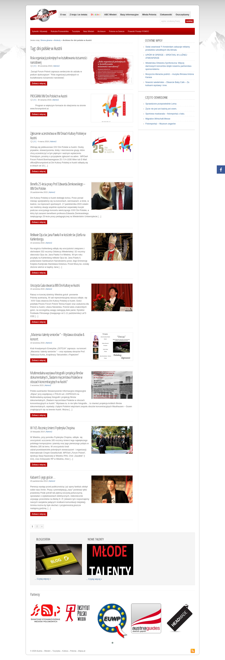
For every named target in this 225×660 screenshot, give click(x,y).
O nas (63, 14)
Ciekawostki (166, 14)
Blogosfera (43, 539)
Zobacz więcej (39, 83)
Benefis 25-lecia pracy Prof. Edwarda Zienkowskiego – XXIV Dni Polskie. (57, 186)
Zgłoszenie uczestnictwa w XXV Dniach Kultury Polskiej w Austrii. (58, 135)
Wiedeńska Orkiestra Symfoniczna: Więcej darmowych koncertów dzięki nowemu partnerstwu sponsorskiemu (168, 66)
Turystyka (76, 31)
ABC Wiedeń (110, 14)
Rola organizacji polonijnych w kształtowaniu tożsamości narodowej (58, 60)
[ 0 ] (34, 66)
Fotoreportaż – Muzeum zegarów (160, 124)
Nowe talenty (96, 539)
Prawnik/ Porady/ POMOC (138, 31)
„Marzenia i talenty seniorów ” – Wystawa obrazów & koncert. (57, 336)
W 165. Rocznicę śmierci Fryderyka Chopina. (52, 427)
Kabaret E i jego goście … (42, 477)
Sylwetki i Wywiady (39, 31)
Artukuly (57, 40)
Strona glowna (46, 40)
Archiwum (102, 31)
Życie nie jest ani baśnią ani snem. (161, 109)
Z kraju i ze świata (78, 14)
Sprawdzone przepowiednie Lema (160, 104)
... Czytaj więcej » (43, 579)
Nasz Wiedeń (88, 31)
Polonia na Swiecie (117, 31)
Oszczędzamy (182, 14)
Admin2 (56, 66)
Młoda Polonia (149, 14)
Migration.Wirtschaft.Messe (157, 119)
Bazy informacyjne (129, 14)
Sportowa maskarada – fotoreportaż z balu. (165, 114)
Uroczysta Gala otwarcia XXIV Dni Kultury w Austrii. (55, 285)
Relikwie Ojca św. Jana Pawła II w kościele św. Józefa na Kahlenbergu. (57, 237)
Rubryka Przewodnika (60, 31)
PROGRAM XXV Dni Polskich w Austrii (48, 95)
